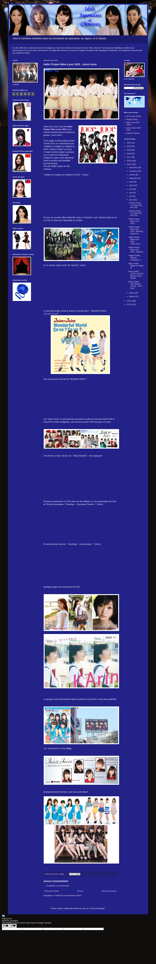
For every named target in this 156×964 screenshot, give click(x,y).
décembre (133, 168)
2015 (129, 164)
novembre (133, 171)
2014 (129, 301)
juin (130, 189)
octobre (132, 175)
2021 (129, 143)
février (132, 293)
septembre (133, 178)
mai (130, 193)
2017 (129, 157)
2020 (129, 146)
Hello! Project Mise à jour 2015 (134, 221)
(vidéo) (85, 175)
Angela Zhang (132, 119)
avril (131, 196)
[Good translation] (5, 926)
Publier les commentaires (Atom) (68, 896)
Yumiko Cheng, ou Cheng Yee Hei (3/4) (135, 205)
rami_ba (85, 908)
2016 (129, 161)
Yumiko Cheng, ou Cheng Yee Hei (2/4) (135, 213)
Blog (69, 748)
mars (131, 200)
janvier (132, 296)
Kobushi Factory (133, 133)
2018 (129, 154)
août (131, 182)
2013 (129, 304)
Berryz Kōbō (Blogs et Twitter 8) (136, 266)
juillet (131, 185)
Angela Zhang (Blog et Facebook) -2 (135, 257)
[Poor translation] (13, 926)
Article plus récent (51, 891)
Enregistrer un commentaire (57, 886)
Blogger (101, 908)
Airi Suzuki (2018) (133, 116)
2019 (129, 150)
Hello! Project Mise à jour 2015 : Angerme (136, 250)
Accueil (80, 891)
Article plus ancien (109, 891)
